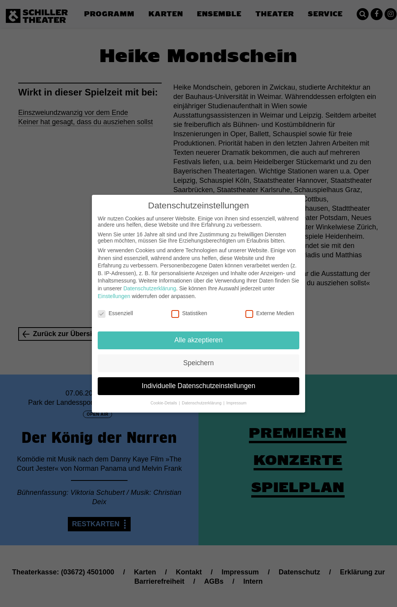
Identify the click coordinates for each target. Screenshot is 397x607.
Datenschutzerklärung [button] (202, 396)
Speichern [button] (198, 357)
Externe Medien (269, 307)
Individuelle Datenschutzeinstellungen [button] (198, 379)
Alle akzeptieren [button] (198, 334)
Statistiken (189, 307)
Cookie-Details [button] (164, 396)
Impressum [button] (236, 396)
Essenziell (115, 307)
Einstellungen (114, 289)
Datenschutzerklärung (149, 282)
